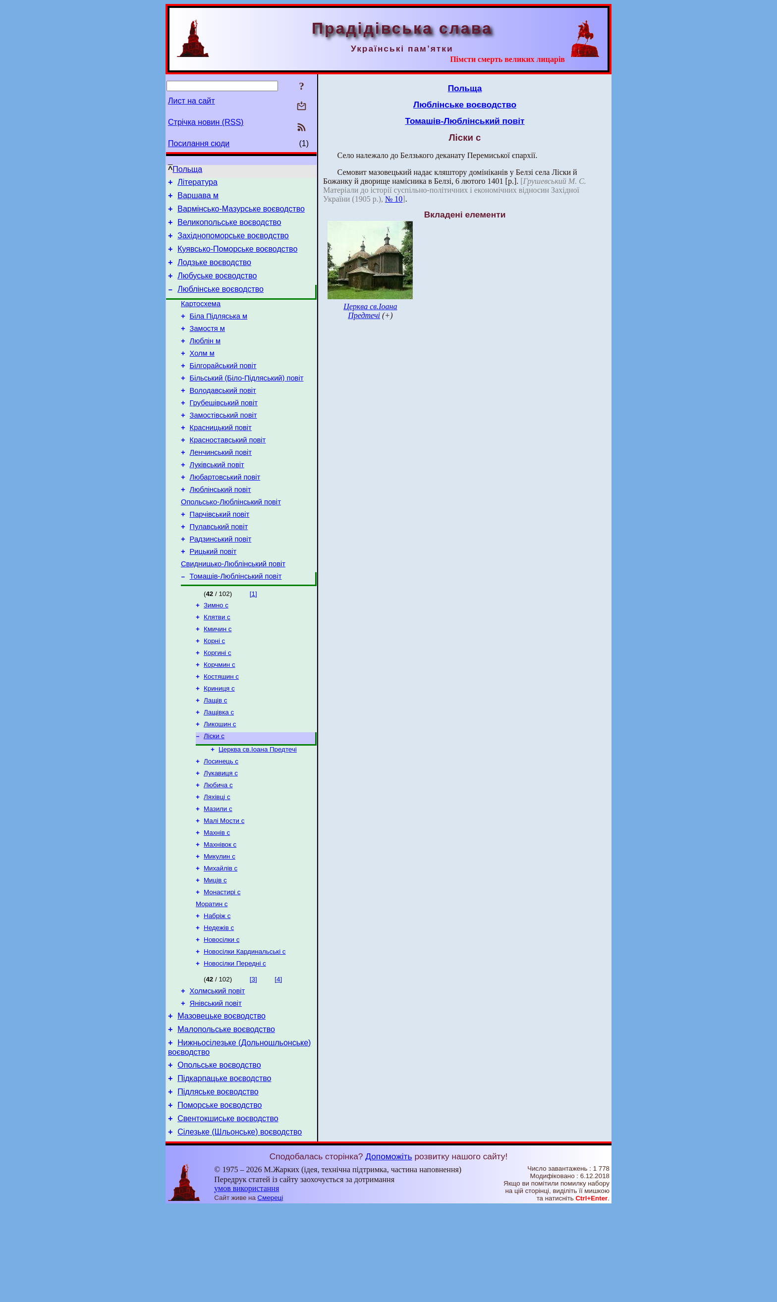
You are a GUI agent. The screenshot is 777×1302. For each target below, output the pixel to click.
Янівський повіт (216, 1084)
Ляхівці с (217, 861)
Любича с (218, 848)
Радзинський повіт (221, 582)
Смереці (270, 1292)
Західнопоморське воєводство (233, 243)
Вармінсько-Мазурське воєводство (241, 213)
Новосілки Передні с (235, 1041)
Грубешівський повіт (224, 430)
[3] (253, 1057)
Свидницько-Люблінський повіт (233, 610)
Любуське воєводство (217, 287)
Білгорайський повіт (223, 388)
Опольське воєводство (219, 1152)
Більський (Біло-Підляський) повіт (247, 402)
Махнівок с (220, 913)
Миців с (215, 951)
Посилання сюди (198, 143)
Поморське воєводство (219, 1197)
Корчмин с (219, 718)
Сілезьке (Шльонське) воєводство (239, 1226)
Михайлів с (220, 938)
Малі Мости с (224, 887)
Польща (187, 169)
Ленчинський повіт (221, 485)
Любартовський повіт (225, 513)
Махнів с (217, 900)
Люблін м (205, 360)
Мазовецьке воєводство (221, 1098)
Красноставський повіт (228, 471)
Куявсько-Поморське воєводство (237, 258)
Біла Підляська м (218, 332)
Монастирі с (222, 964)
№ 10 (393, 199)
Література (197, 183)
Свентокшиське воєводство (227, 1211)
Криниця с (219, 744)
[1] (253, 641)
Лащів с (215, 756)
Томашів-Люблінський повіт (236, 624)
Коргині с (217, 705)
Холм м (202, 374)
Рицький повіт (213, 596)
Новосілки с (221, 1016)
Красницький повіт (221, 457)
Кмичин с (218, 679)
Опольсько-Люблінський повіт (231, 540)
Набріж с (217, 990)
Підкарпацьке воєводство (224, 1167)
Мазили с (218, 874)
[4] (278, 1057)
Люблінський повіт (220, 527)
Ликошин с (220, 782)
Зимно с (216, 653)
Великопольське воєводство (229, 228)
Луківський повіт (217, 499)
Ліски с (214, 795)
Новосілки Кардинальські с (245, 1028)
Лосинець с (221, 822)
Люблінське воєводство (220, 302)
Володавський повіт (223, 416)
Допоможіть (388, 1251)
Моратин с (211, 977)
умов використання (246, 1283)
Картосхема (201, 319)
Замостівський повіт (223, 443)
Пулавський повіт (219, 568)
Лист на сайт (191, 101)
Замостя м (207, 346)
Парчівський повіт (220, 554)
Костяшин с (221, 731)
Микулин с (219, 925)
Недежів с (219, 1003)
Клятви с (217, 666)
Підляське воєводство (217, 1182)
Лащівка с (219, 769)
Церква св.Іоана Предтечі (258, 810)
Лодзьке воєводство (214, 273)
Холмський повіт (217, 1071)
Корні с (214, 692)
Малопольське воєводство (226, 1113)
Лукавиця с (221, 835)
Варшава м (198, 198)
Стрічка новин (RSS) (205, 122)
